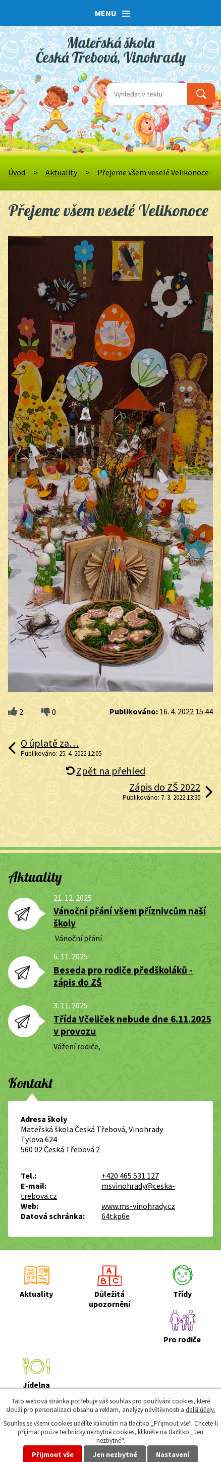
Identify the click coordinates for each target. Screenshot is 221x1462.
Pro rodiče (182, 1339)
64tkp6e (115, 1216)
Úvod (16, 172)
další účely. (200, 1409)
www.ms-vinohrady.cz (138, 1206)
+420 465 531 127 (130, 1176)
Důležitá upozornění (109, 1299)
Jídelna (36, 1385)
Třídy (182, 1294)
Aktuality (61, 172)
